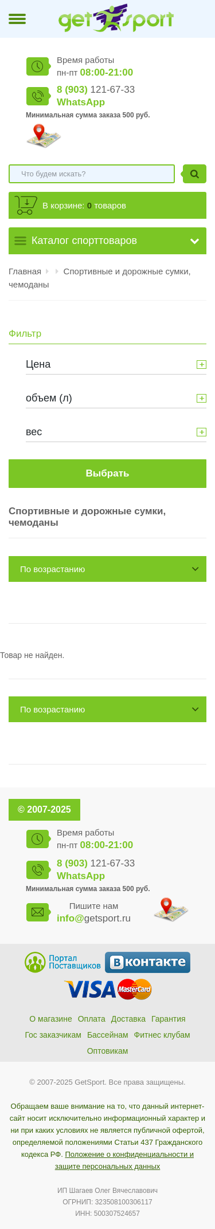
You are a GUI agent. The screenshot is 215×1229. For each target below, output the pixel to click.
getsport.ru (94, 918)
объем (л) (49, 398)
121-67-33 (96, 89)
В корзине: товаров (84, 205)
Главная (25, 271)
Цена (38, 364)
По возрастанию (52, 569)
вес (34, 432)
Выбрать (108, 473)
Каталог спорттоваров (84, 240)
